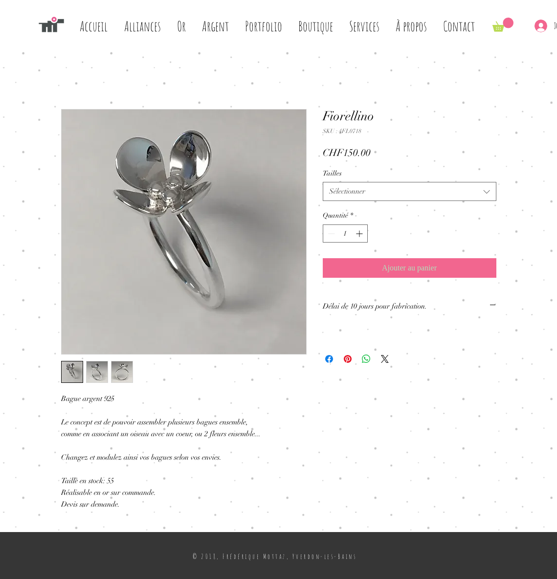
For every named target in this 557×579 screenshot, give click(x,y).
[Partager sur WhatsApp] (366, 359)
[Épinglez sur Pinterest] (348, 359)
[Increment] (360, 233)
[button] (502, 25)
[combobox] (409, 191)
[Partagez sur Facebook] (329, 359)
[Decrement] (330, 233)
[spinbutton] (345, 233)
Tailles (332, 173)
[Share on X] (385, 359)
